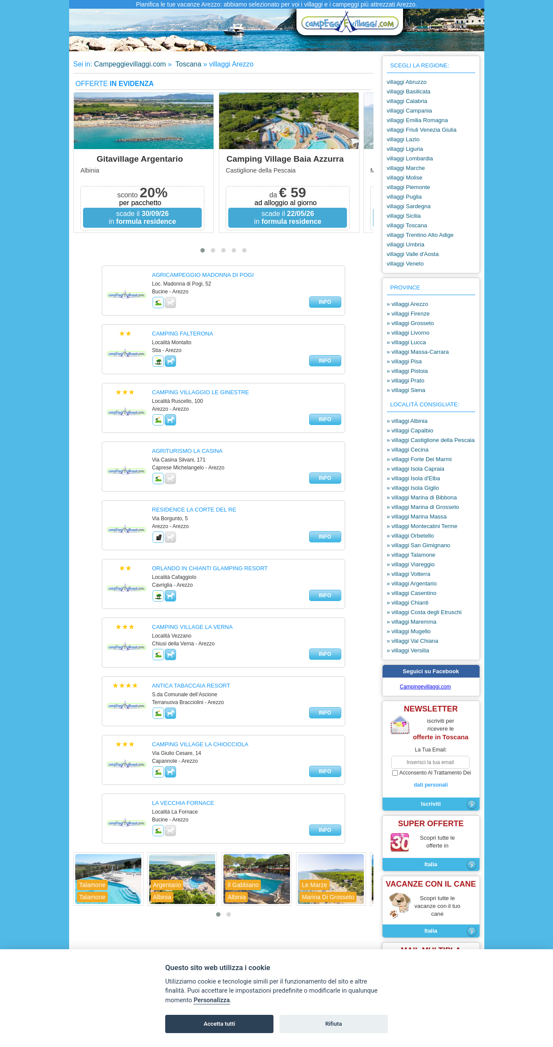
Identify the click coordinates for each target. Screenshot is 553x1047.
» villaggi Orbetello (410, 535)
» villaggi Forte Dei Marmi (419, 459)
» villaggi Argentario (412, 583)
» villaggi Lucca (406, 342)
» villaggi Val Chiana (413, 641)
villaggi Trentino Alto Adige (420, 235)
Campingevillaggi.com (425, 687)
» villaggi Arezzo (407, 304)
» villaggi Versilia (408, 650)
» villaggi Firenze (408, 313)
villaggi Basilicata (408, 91)
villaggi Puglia (404, 196)
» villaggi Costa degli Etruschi (424, 612)
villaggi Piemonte (408, 187)
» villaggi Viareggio (411, 564)
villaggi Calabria (407, 101)
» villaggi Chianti (408, 602)
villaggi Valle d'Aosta (413, 254)
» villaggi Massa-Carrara (418, 352)
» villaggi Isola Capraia (416, 468)
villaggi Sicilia (404, 216)
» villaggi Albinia (407, 421)
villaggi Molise (405, 177)
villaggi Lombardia (410, 158)
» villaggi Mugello (409, 631)
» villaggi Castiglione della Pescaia (431, 440)
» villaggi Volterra (408, 574)
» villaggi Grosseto (410, 323)
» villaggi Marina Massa (417, 516)
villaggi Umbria (405, 244)
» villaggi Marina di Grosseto (423, 507)
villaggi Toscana (407, 225)
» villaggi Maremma (411, 621)
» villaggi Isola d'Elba (413, 478)
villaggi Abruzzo (407, 82)
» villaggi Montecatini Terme (422, 526)
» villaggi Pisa (404, 361)
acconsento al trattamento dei (431, 779)
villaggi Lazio (403, 139)
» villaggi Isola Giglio (413, 488)
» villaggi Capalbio (410, 430)
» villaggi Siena (406, 390)
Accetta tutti (219, 1023)
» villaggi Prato (406, 380)
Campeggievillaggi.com (130, 64)
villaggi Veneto (405, 263)
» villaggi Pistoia (407, 371)
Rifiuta (333, 1023)
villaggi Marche (406, 168)
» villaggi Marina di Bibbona (422, 497)
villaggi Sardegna (409, 206)
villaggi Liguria (405, 149)
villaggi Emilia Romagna (417, 120)
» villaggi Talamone (411, 555)
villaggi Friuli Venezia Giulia (422, 129)
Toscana (187, 64)
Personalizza (211, 1000)
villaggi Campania (409, 110)
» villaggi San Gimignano (418, 545)
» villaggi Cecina (408, 449)
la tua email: (430, 750)
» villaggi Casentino (411, 593)
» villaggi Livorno (408, 332)
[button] (202, 250)
